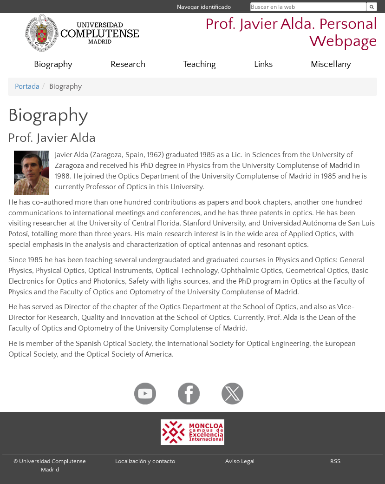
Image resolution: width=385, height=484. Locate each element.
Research (128, 64)
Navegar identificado (204, 7)
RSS (335, 461)
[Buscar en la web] (371, 6)
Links (263, 64)
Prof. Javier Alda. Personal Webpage (291, 33)
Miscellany (331, 64)
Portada (27, 86)
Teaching (199, 64)
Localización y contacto (145, 461)
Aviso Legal (239, 461)
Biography (53, 64)
